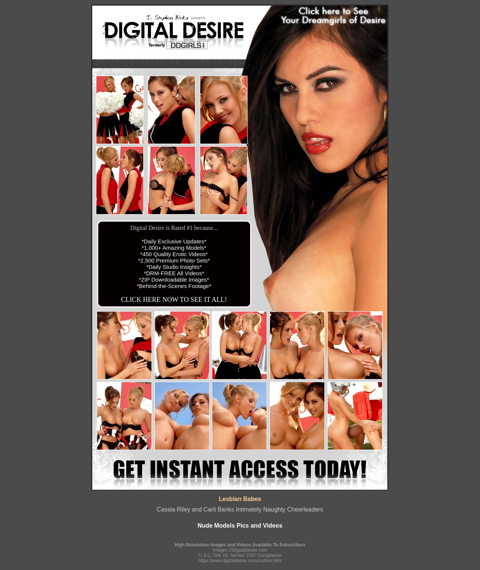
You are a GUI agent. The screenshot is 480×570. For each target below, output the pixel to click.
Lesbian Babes (240, 499)
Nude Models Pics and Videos (240, 525)
